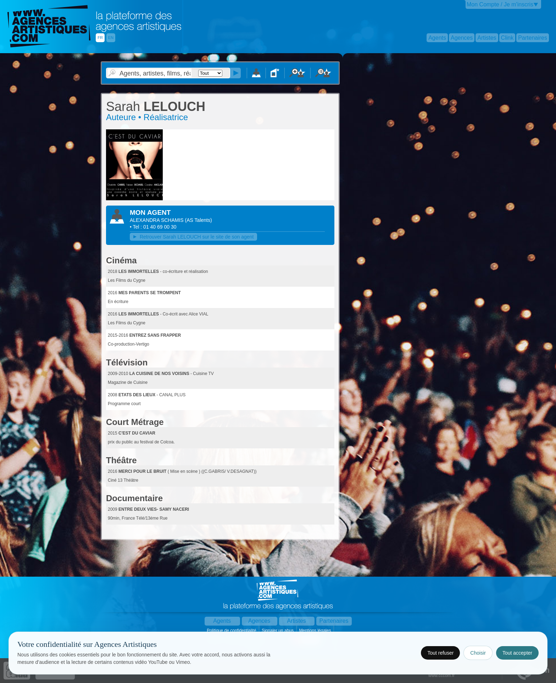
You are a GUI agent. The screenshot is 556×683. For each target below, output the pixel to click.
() (198, 220)
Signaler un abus (278, 630)
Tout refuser (440, 653)
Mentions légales (315, 630)
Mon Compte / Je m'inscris (500, 4)
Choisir (478, 653)
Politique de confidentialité (232, 630)
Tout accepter (517, 653)
